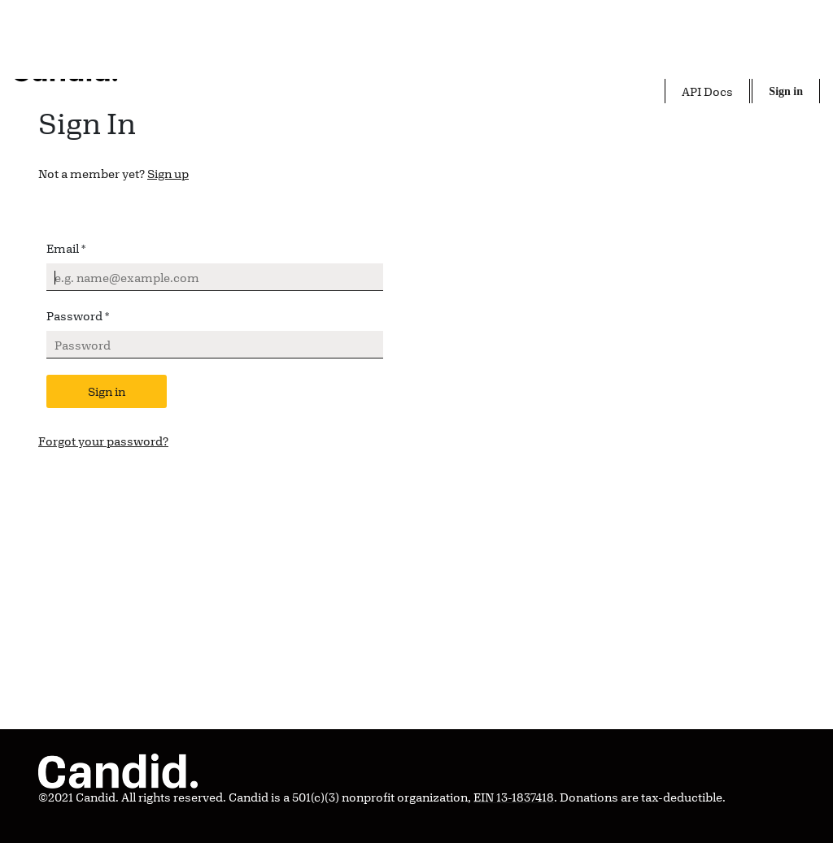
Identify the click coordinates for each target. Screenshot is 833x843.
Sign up (168, 173)
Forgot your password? (103, 441)
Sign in (106, 391)
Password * (77, 316)
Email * (65, 248)
